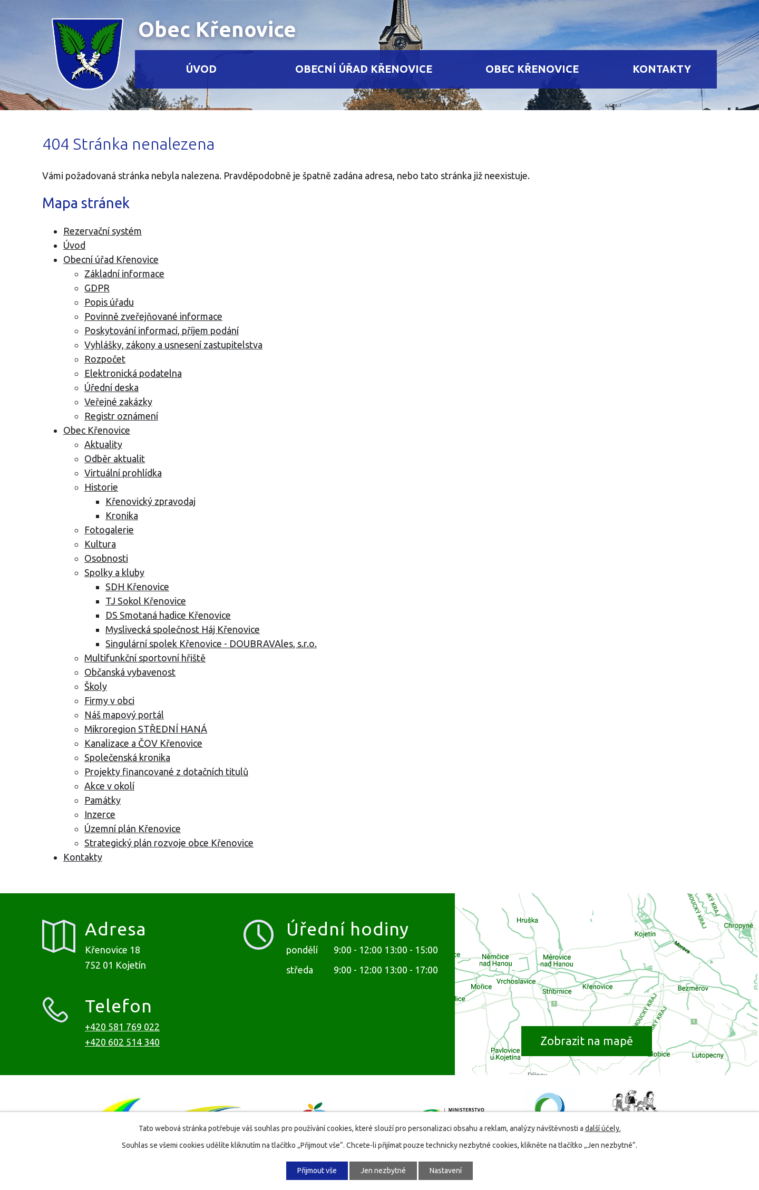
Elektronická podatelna (133, 373)
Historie (101, 487)
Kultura (100, 544)
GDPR (97, 287)
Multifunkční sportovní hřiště (145, 657)
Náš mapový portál (124, 714)
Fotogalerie (109, 529)
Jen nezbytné (383, 1170)
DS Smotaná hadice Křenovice (168, 615)
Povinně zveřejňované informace (153, 316)
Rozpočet (104, 359)
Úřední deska (111, 387)
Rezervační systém (102, 231)
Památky (102, 800)
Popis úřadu (109, 302)
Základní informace (124, 273)
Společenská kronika (127, 757)
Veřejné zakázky (118, 401)
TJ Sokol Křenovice (145, 601)
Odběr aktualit (114, 458)
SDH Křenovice (137, 586)
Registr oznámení (121, 416)
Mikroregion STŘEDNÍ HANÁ (145, 729)
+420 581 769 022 (122, 1026)
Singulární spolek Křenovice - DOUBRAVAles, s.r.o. (211, 643)
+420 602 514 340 (122, 1042)
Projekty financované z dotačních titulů (166, 771)
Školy (95, 686)
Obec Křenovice (532, 69)
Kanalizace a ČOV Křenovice (143, 743)
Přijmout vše (317, 1170)
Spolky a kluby (114, 572)
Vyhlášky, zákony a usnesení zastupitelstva (173, 344)
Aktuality (103, 444)
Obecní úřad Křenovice (363, 69)
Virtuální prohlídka (123, 472)
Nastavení (446, 1170)
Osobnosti (106, 558)
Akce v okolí (109, 786)
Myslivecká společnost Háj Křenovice (182, 629)
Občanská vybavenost (130, 672)
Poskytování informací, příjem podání (161, 330)
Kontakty (661, 69)
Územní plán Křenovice (132, 828)
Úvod (201, 69)
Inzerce (99, 814)
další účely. (603, 1128)
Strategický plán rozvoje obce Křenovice (169, 842)
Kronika (121, 515)
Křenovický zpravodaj (150, 501)
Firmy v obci (109, 700)
